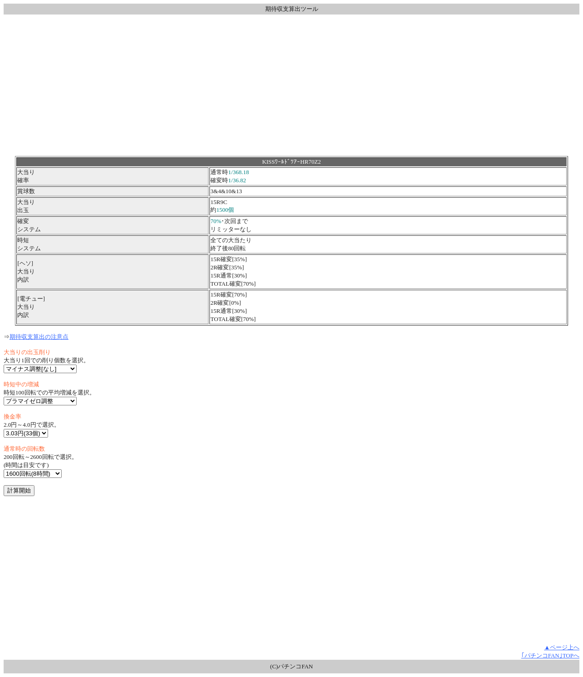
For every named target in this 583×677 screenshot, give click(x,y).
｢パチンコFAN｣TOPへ (550, 655)
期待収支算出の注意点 (39, 336)
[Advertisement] (291, 85)
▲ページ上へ (561, 647)
